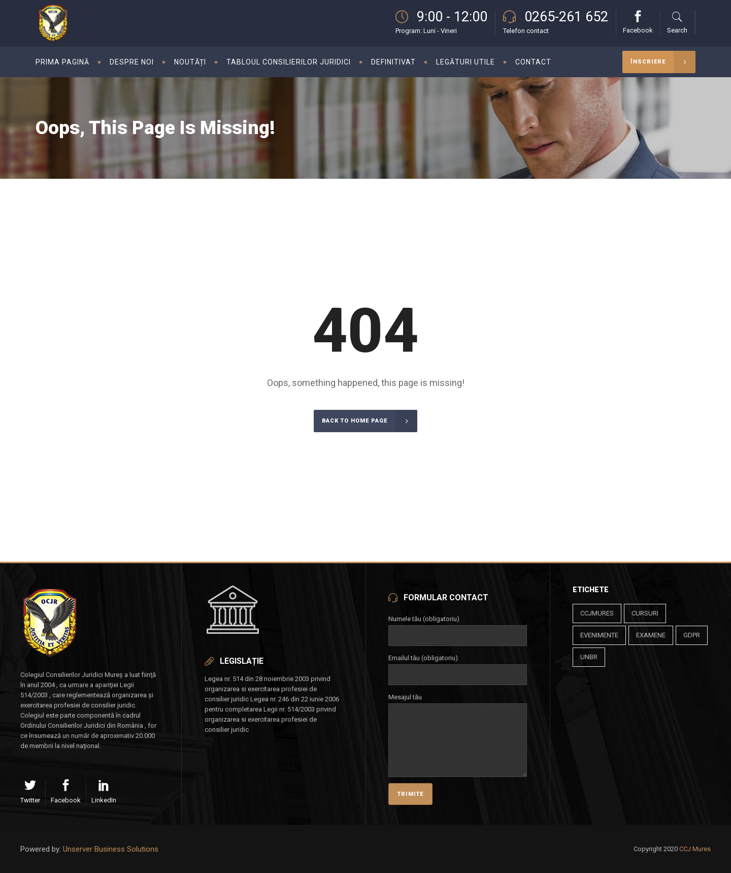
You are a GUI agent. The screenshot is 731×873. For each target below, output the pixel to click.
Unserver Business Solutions (110, 849)
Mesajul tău (457, 703)
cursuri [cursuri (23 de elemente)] (645, 613)
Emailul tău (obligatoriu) (457, 666)
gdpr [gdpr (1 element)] (691, 635)
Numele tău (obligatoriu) (457, 627)
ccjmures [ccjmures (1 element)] (597, 613)
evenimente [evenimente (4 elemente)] (599, 635)
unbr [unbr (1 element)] (588, 657)
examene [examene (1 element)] (651, 635)
